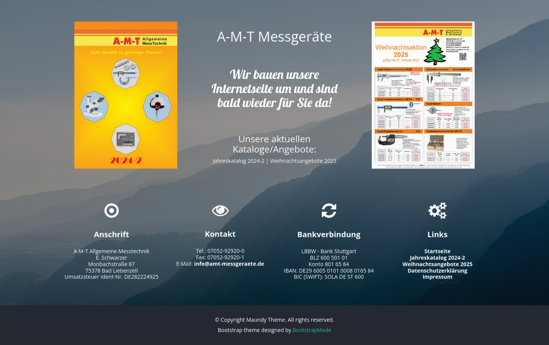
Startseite (437, 253)
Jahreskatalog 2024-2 (239, 164)
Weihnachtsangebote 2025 (303, 164)
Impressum (437, 278)
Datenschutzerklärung (437, 272)
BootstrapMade (311, 330)
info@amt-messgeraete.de (229, 265)
